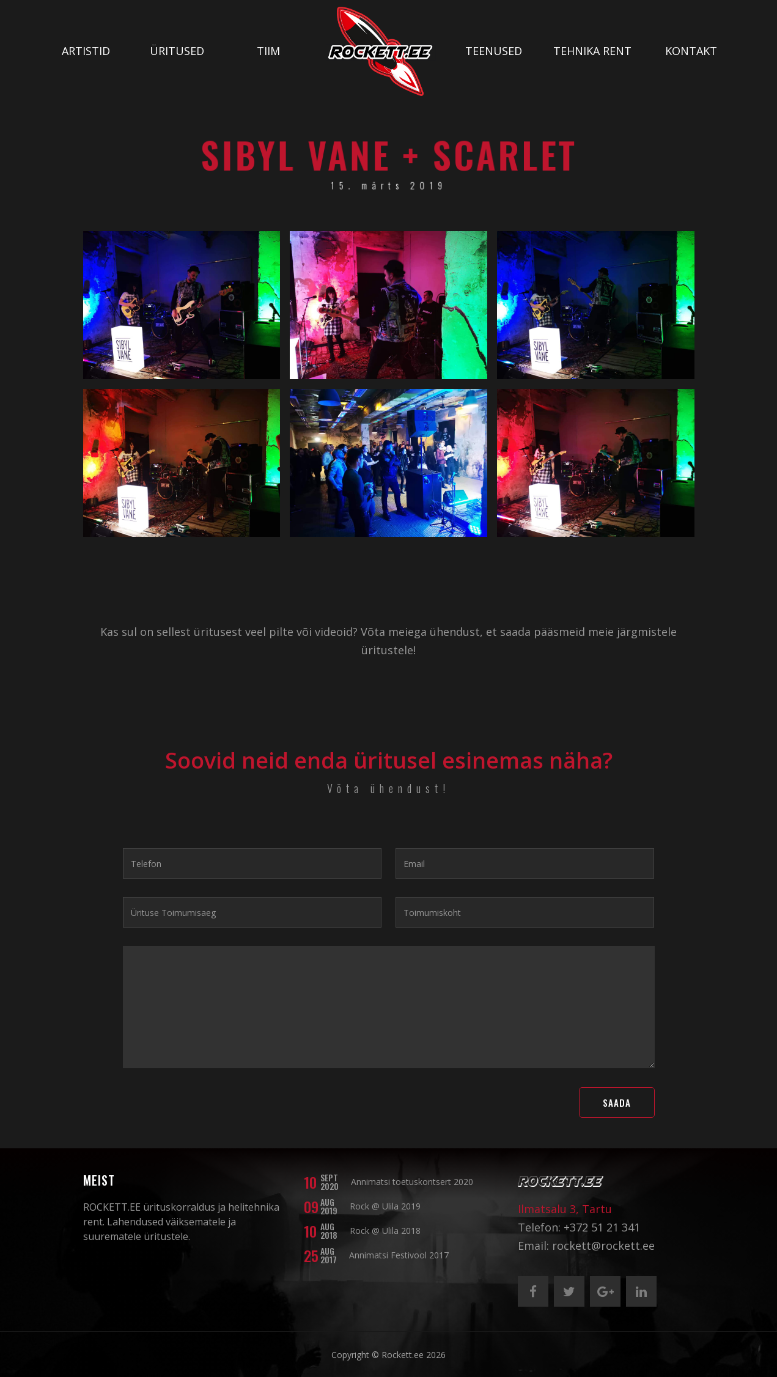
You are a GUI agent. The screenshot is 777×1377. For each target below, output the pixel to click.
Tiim (268, 50)
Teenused (493, 50)
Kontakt (691, 50)
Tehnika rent (592, 50)
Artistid (86, 50)
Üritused (177, 50)
